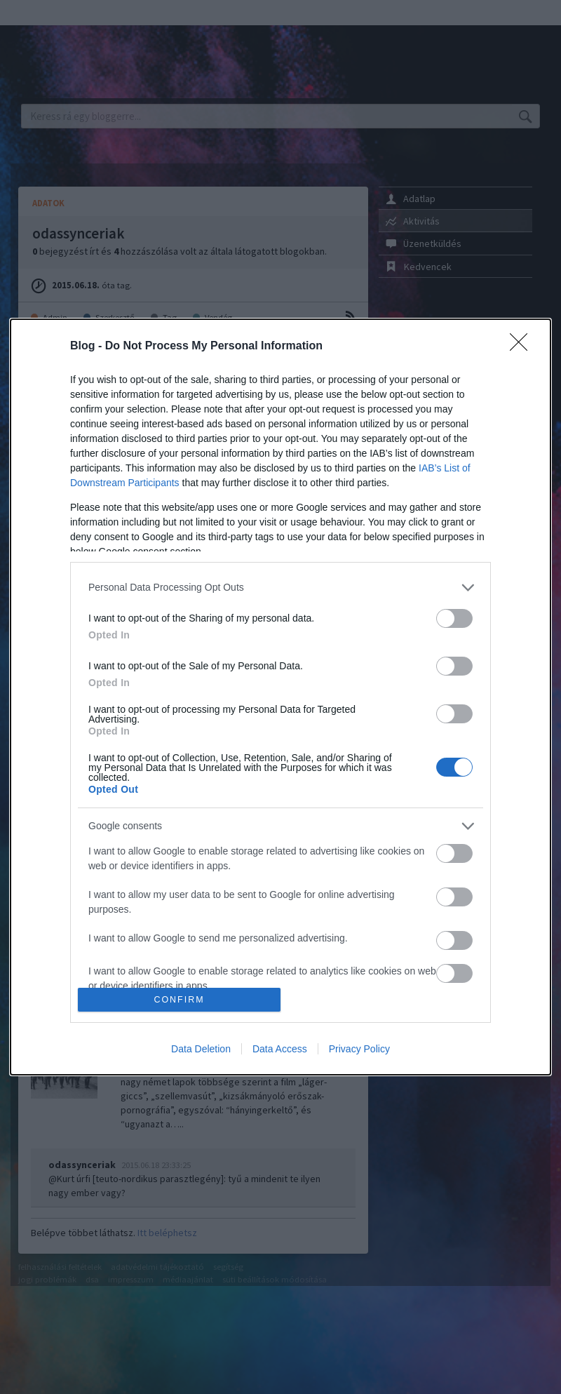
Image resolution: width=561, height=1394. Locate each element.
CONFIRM (179, 1000)
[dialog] (280, 697)
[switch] (454, 618)
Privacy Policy (359, 1048)
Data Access (279, 1048)
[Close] (523, 346)
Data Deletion (201, 1048)
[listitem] (280, 587)
